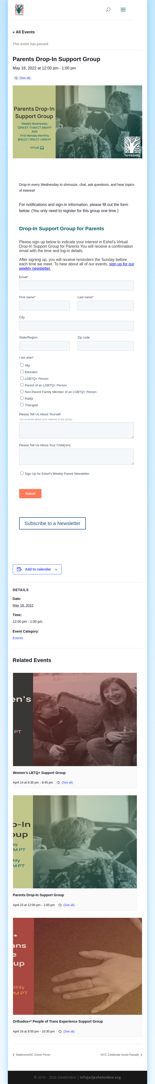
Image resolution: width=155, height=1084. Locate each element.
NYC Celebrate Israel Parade (120, 1055)
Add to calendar (38, 569)
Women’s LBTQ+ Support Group (39, 773)
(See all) (25, 78)
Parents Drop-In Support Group (38, 895)
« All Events (24, 32)
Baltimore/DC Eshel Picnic (33, 1055)
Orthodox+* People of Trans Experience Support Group (58, 1021)
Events (18, 638)
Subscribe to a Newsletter (52, 523)
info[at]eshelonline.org (100, 1077)
